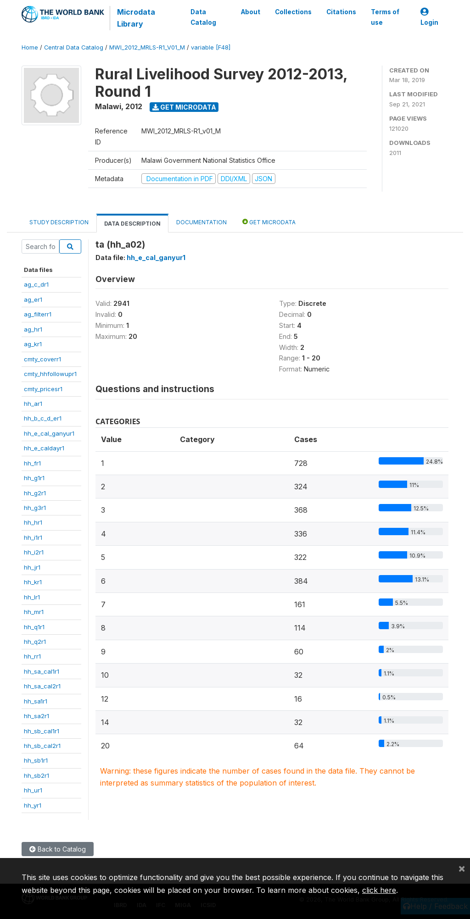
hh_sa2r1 (36, 716)
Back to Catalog (57, 849)
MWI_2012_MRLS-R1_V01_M (147, 47)
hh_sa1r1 (35, 701)
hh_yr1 (32, 805)
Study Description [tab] (59, 222)
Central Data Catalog (73, 47)
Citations (341, 12)
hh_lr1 (32, 597)
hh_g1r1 (34, 478)
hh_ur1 (33, 790)
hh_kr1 (33, 582)
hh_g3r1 (35, 507)
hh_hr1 (33, 522)
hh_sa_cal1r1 (41, 671)
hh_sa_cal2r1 (42, 686)
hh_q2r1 (35, 641)
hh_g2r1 (35, 493)
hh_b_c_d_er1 (43, 418)
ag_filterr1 (37, 314)
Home (30, 47)
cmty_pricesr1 (43, 389)
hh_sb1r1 (36, 760)
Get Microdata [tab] (269, 222)
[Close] (461, 868)
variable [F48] (210, 47)
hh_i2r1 (34, 552)
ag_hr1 (33, 329)
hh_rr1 (32, 656)
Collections (293, 12)
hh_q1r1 (34, 627)
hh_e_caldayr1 (44, 448)
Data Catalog (203, 17)
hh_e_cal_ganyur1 (49, 433)
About (250, 12)
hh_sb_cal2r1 (42, 745)
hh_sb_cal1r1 (41, 731)
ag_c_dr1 (36, 284)
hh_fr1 (32, 463)
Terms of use (385, 17)
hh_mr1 (34, 611)
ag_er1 (33, 299)
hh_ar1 (33, 403)
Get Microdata (184, 107)
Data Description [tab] (132, 223)
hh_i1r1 (33, 537)
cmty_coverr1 (42, 359)
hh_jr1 (32, 567)
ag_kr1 (33, 344)
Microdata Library (136, 17)
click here (379, 890)
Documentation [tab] (201, 222)
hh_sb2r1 (36, 775)
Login (429, 17)
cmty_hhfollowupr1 (50, 373)
